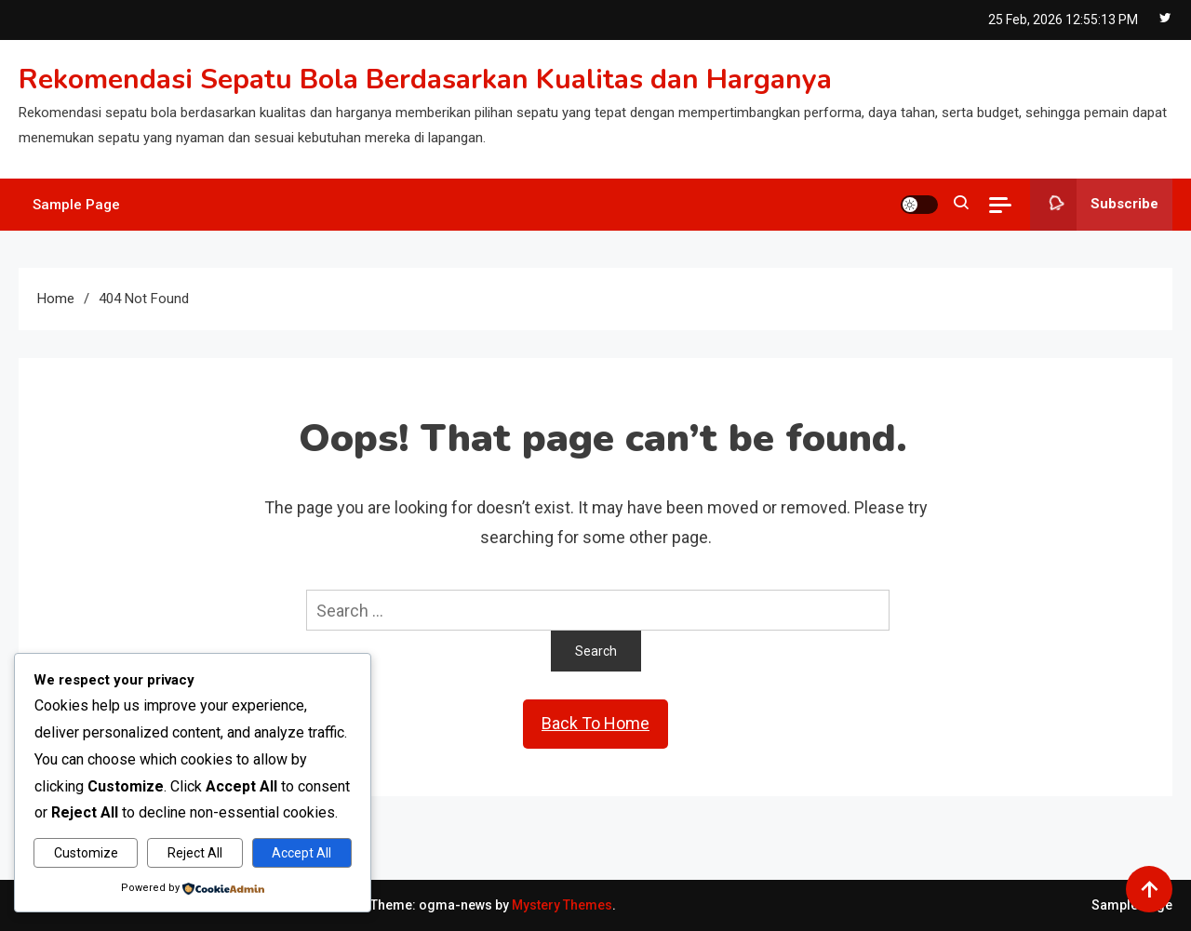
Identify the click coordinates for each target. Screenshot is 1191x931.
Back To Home (595, 723)
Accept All (301, 852)
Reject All (194, 852)
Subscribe (1094, 205)
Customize (86, 852)
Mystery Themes (562, 905)
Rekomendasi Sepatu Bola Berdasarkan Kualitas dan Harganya (425, 79)
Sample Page (76, 204)
